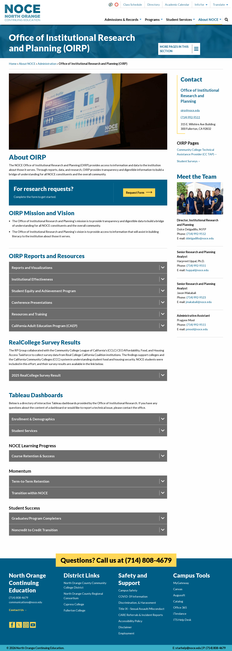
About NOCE (208, 19)
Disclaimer (125, 627)
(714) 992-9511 (190, 117)
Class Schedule (132, 4)
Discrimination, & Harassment (137, 602)
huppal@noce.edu (197, 270)
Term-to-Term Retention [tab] (30, 481)
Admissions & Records (121, 19)
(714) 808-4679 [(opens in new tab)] (148, 560)
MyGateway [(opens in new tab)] (181, 583)
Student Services (179, 19)
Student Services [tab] (24, 431)
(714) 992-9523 (196, 297)
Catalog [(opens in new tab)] (178, 601)
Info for (199, 4)
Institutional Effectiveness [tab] (32, 279)
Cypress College (74, 604)
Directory (153, 4)
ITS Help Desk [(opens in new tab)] (182, 619)
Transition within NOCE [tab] (30, 493)
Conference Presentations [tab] (32, 302)
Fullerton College (74, 610)
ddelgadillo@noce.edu (200, 238)
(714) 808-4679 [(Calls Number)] (18, 597)
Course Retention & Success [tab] (33, 456)
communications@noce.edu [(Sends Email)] (25, 602)
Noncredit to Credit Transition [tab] (35, 530)
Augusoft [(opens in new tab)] (179, 595)
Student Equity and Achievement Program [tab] (44, 291)
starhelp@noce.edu (188, 648)
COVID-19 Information (133, 596)
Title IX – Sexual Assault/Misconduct (141, 608)
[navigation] (179, 49)
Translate (219, 4)
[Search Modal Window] (226, 20)
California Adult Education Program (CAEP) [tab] (44, 326)
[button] (112, 4)
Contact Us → (18, 610)
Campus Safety (127, 590)
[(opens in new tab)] (12, 621)
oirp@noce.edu (190, 110)
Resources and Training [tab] (29, 314)
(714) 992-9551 (196, 265)
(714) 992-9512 (196, 234)
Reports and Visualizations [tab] (32, 268)
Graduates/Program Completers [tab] (36, 518)
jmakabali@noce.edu (199, 302)
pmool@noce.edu (197, 329)
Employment (126, 633)
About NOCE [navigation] (27, 63)
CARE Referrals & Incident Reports (140, 615)
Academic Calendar (177, 4)
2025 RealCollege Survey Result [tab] (36, 375)
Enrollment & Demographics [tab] (33, 419)
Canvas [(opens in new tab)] (177, 589)
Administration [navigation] (47, 63)
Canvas (118, 4)
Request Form (135, 192)
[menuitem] (122, 20)
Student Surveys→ (188, 161)
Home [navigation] (13, 63)
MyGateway (112, 4)
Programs (152, 19)
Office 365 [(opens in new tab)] (180, 607)
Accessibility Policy (130, 621)
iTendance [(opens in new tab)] (179, 613)
